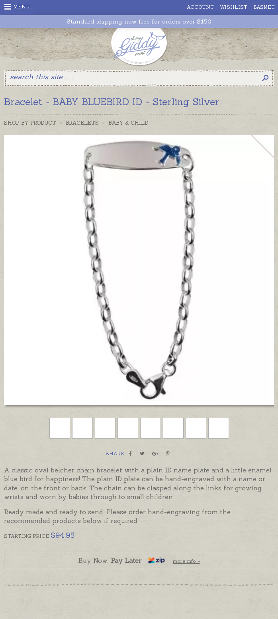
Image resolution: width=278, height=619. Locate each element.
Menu (17, 7)
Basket (264, 7)
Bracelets (82, 122)
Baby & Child (128, 122)
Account (200, 7)
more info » (186, 561)
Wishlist (233, 7)
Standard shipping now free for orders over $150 (139, 21)
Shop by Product (30, 122)
